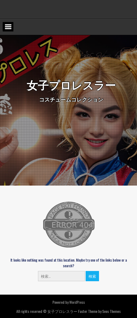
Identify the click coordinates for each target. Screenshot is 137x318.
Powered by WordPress (68, 302)
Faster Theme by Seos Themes (99, 311)
